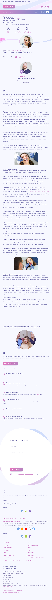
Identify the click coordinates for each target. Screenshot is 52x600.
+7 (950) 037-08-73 (7, 586)
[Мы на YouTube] (26, 528)
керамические (32, 191)
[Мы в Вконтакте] (18, 528)
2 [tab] (25, 9)
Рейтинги (31, 552)
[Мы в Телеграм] (22, 511)
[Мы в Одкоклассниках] (22, 528)
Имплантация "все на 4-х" (36, 558)
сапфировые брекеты (43, 191)
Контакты (7, 558)
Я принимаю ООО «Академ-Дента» (27, 474)
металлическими (37, 193)
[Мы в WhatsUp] (26, 511)
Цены (29, 542)
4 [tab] (29, 9)
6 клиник (21, 19)
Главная (4, 50)
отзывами (4, 386)
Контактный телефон (16, 453)
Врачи (30, 547)
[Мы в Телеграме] (33, 528)
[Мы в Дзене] (30, 528)
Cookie (30, 560)
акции (38, 394)
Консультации (9, 555)
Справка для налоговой (12, 560)
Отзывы (6, 550)
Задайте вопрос (15, 461)
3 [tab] (27, 9)
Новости (11, 58)
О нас (29, 550)
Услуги (6, 542)
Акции (6, 545)
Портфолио (8, 547)
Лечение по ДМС (33, 545)
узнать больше (9, 6)
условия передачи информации (25, 474)
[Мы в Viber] (30, 511)
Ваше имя (13, 446)
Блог (9, 50)
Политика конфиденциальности (11, 592)
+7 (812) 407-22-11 (8, 12)
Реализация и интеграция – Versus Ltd (12, 590)
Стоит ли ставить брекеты (17, 50)
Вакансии (31, 555)
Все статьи (21, 57)
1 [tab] (22, 9)
